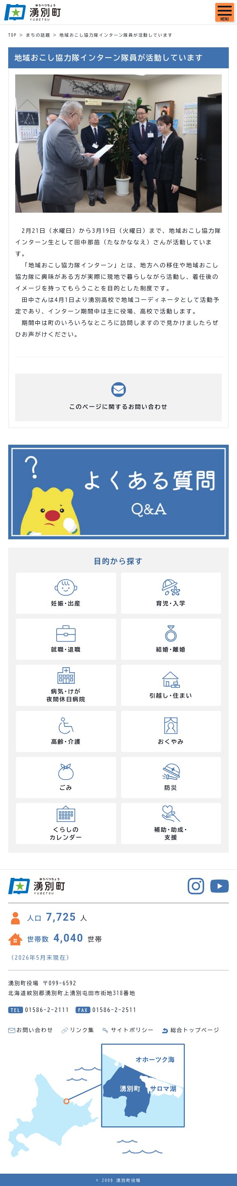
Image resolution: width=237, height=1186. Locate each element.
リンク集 (82, 1030)
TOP (12, 35)
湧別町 (32, 12)
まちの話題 (38, 35)
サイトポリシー (132, 1030)
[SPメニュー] (224, 12)
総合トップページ (195, 1030)
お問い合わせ (34, 1030)
